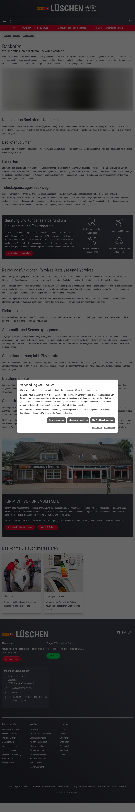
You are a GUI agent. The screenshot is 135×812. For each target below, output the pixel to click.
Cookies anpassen (56, 420)
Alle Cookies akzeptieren (102, 420)
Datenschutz (109, 427)
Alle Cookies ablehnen (78, 420)
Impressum (97, 427)
